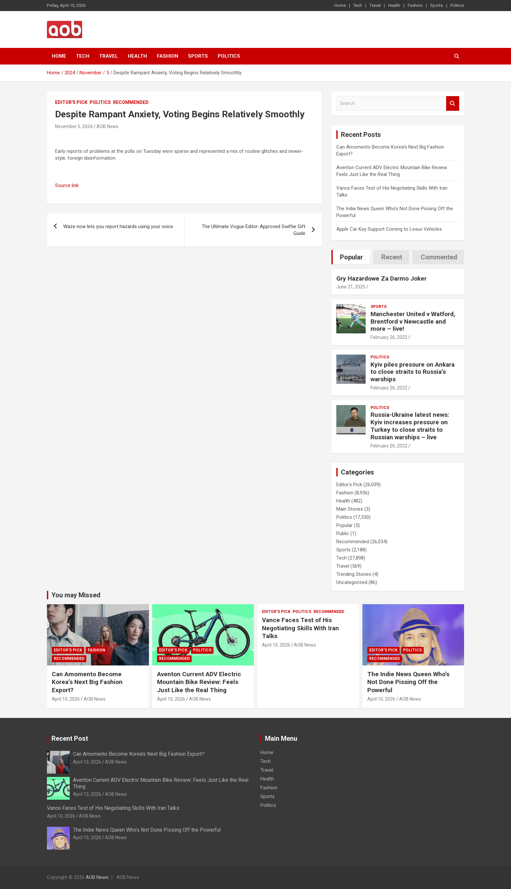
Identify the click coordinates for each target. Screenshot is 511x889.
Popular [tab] (351, 257)
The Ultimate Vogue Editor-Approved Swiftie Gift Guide (253, 230)
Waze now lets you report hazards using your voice (118, 226)
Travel (375, 5)
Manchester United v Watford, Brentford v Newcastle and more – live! (413, 321)
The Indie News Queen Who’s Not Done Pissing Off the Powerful (408, 682)
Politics (457, 5)
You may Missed (75, 595)
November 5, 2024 (74, 126)
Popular (344, 525)
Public (342, 533)
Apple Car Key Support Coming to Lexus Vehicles (389, 229)
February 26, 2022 (389, 337)
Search (452, 103)
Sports (436, 5)
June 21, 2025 (350, 286)
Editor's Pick (71, 102)
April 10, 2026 (66, 699)
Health (394, 5)
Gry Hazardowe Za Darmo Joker (381, 278)
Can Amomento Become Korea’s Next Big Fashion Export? (87, 682)
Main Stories (349, 509)
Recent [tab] (391, 257)
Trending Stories (353, 574)
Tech (357, 5)
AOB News (107, 126)
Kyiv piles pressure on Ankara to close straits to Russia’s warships (413, 372)
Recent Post (69, 738)
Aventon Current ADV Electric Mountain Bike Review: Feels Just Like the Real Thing (199, 682)
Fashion (415, 5)
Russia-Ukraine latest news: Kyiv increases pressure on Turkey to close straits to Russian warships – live (410, 426)
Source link (67, 185)
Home (340, 5)
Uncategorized (351, 582)
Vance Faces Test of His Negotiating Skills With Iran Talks (300, 628)
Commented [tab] (439, 257)
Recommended (131, 102)
